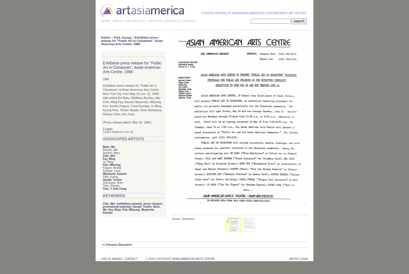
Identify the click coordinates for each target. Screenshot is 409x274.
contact (131, 258)
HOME (105, 21)
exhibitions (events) (129, 203)
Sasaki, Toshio (112, 179)
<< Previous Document (116, 244)
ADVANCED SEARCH (180, 21)
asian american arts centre (193, 258)
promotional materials (117, 206)
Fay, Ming (109, 158)
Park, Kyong (122, 37)
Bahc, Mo (109, 146)
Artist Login (298, 258)
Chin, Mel (109, 155)
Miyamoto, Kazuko (115, 173)
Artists (106, 37)
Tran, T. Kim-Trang (115, 188)
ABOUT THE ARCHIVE (129, 21)
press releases (152, 203)
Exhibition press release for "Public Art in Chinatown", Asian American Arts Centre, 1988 (132, 41)
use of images (111, 258)
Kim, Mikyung (112, 164)
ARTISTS (155, 21)
